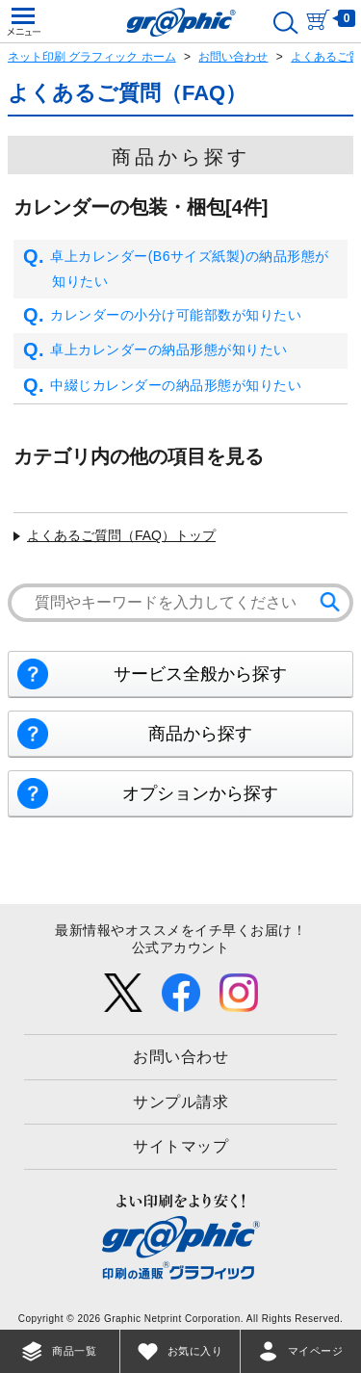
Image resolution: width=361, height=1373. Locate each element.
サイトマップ (180, 1146)
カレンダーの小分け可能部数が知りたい (162, 315)
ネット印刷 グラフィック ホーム (92, 57)
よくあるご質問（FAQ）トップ (121, 535)
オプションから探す (200, 793)
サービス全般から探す (200, 674)
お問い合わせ (233, 57)
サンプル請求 (180, 1102)
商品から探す (200, 733)
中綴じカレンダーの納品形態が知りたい (162, 386)
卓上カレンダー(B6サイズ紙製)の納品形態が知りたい (176, 269)
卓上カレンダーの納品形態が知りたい (155, 350)
